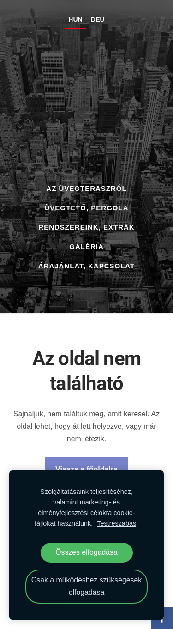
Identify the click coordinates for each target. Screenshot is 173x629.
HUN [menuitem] (75, 19)
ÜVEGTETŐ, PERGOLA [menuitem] (86, 208)
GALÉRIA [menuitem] (86, 246)
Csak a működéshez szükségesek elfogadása (86, 586)
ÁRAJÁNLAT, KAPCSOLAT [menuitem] (86, 266)
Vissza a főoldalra (86, 469)
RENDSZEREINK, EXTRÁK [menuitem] (86, 227)
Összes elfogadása (86, 552)
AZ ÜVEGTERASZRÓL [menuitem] (86, 188)
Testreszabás (116, 523)
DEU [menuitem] (98, 19)
